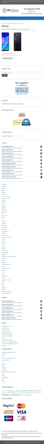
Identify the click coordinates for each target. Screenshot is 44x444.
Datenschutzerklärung (7, 336)
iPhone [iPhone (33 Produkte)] (37, 391)
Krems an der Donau (6, 237)
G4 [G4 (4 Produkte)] (20, 390)
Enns (3, 204)
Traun (3, 278)
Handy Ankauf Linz (6, 330)
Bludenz (3, 192)
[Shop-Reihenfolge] (26, 29)
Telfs (3, 272)
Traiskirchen (4, 276)
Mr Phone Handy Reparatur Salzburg (10, 343)
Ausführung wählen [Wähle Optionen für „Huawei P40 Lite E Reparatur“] (7, 58)
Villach (3, 282)
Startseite (4, 23)
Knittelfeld (4, 233)
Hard (3, 219)
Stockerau (4, 270)
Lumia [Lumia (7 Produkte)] (11, 392)
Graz (3, 213)
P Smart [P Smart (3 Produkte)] (40, 392)
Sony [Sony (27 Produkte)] (20, 395)
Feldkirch (4, 208)
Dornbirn (4, 200)
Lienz (3, 245)
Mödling (4, 248)
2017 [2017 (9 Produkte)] (5, 391)
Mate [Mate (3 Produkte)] (14, 392)
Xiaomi (3, 381)
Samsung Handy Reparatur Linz (9, 371)
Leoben (3, 241)
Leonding (4, 243)
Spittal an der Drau (6, 264)
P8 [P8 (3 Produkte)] (30, 392)
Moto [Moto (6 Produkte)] (27, 392)
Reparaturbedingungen (7, 334)
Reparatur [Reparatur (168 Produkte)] (6, 395)
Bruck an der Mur (6, 196)
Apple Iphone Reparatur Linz (8, 352)
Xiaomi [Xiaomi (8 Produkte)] (26, 395)
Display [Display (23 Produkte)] (18, 391)
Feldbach (4, 206)
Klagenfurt (4, 229)
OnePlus (4, 368)
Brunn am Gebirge (6, 198)
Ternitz (3, 274)
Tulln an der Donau (6, 280)
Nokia (3, 366)
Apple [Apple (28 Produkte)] (10, 391)
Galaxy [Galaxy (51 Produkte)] (23, 391)
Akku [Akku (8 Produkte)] (8, 391)
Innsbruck (4, 225)
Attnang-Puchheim (6, 293)
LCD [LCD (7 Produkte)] (40, 390)
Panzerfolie (4, 369)
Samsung (4, 433)
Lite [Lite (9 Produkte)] (9, 392)
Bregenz (4, 194)
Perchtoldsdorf (5, 252)
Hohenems (4, 221)
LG (2, 362)
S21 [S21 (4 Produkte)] (10, 395)
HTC (3, 356)
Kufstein (4, 239)
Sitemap (3, 338)
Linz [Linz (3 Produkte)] (7, 392)
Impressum (4, 345)
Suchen (4, 75)
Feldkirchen (4, 209)
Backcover (4, 354)
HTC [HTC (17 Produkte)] (27, 391)
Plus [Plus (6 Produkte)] (36, 392)
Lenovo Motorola (5, 360)
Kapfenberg (4, 227)
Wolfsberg (4, 287)
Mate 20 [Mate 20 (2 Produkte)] (19, 392)
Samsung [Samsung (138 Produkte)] (15, 395)
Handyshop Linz (5, 328)
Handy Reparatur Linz (7, 326)
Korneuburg (4, 235)
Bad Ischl (4, 188)
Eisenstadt (4, 202)
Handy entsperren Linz (7, 332)
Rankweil (4, 254)
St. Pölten (4, 266)
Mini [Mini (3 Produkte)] (25, 392)
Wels (3, 283)
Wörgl (3, 289)
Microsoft (4, 364)
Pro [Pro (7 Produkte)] (37, 392)
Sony (3, 373)
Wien (3, 285)
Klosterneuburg (5, 231)
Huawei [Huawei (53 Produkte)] (30, 391)
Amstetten (4, 184)
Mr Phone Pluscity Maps (7, 340)
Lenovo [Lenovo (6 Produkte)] (3, 392)
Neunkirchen (5, 250)
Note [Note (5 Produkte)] (29, 392)
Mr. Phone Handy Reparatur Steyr (9, 341)
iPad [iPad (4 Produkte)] (34, 390)
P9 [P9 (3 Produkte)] (31, 392)
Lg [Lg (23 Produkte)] (5, 392)
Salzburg (4, 258)
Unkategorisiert (5, 377)
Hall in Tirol (4, 215)
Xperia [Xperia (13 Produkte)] (29, 395)
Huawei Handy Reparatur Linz (8, 358)
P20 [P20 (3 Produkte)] (34, 392)
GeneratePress (36, 442)
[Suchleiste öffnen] (42, 18)
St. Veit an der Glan (6, 268)
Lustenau (4, 246)
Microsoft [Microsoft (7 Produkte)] (22, 392)
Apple (3, 431)
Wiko (3, 379)
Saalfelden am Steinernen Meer (9, 256)
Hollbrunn (4, 223)
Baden (3, 190)
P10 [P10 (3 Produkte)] (33, 392)
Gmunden (4, 211)
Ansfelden (4, 186)
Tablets (3, 375)
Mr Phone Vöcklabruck (7, 291)
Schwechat (4, 262)
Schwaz (3, 260)
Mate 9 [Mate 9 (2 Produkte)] (16, 392)
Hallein (3, 217)
